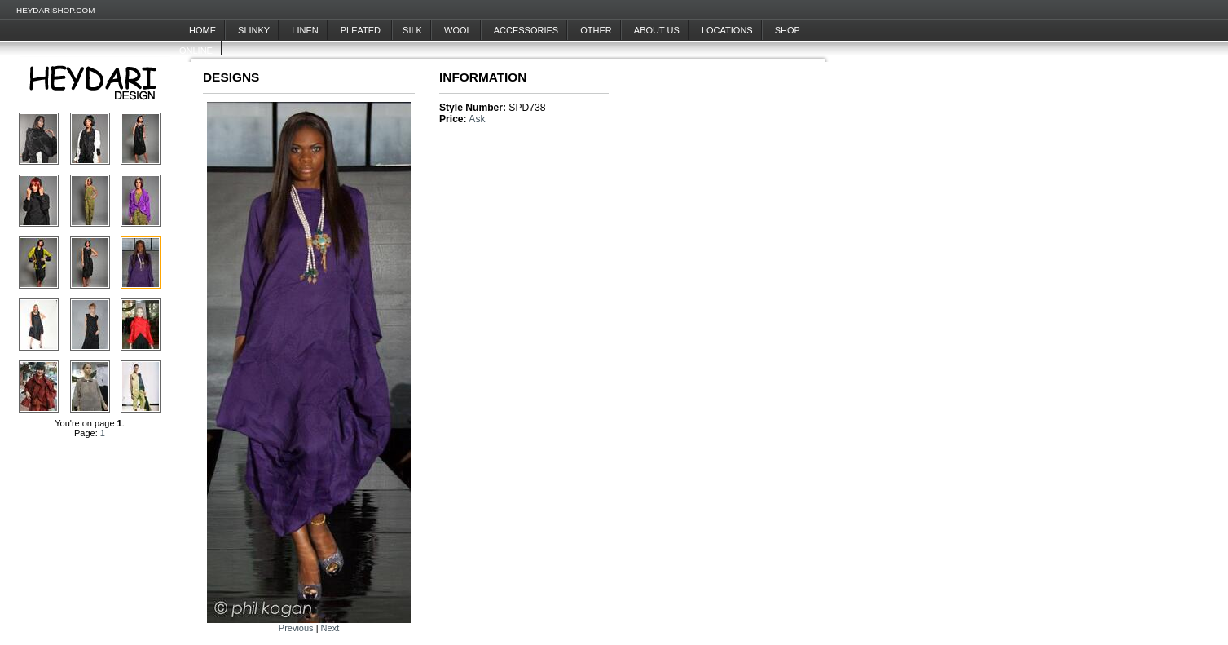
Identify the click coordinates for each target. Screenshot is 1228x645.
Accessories (526, 30)
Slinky (254, 30)
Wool (458, 30)
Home (202, 30)
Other (596, 30)
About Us (657, 30)
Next (330, 628)
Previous (296, 628)
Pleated (362, 30)
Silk (412, 30)
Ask (477, 119)
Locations (727, 30)
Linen (305, 30)
